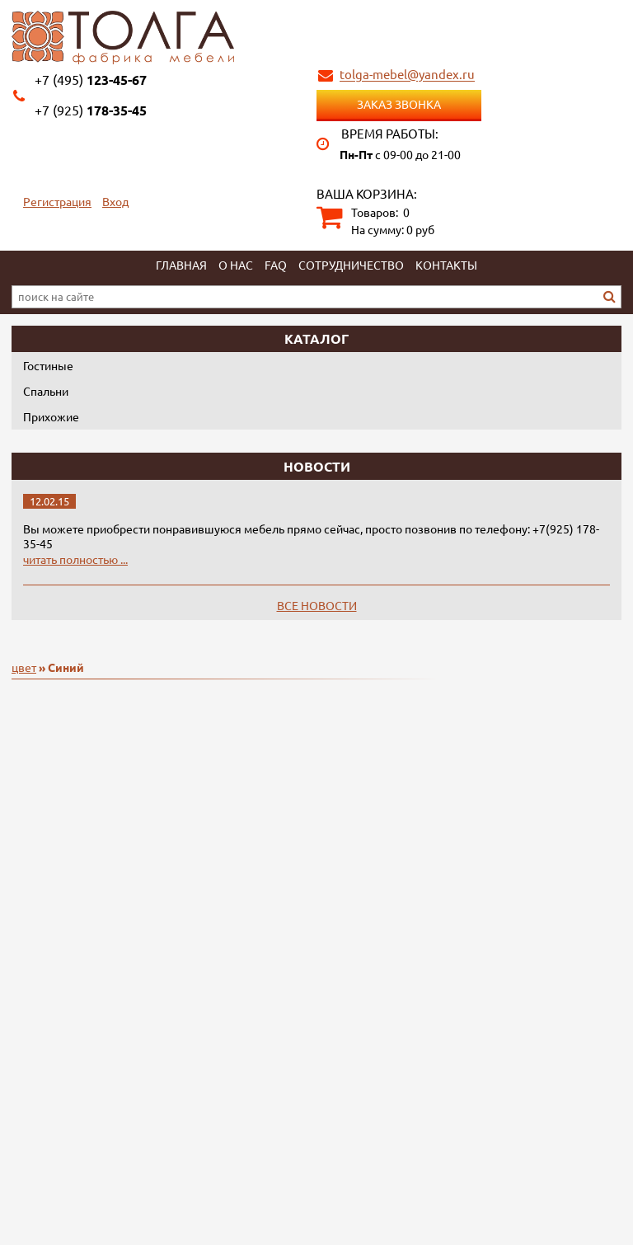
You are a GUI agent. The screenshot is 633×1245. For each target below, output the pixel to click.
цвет (24, 667)
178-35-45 (91, 110)
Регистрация (57, 201)
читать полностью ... (75, 559)
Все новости (317, 605)
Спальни (45, 390)
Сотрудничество (351, 264)
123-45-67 (91, 79)
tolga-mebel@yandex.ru (407, 74)
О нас (235, 264)
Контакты (446, 264)
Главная (181, 264)
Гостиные (48, 365)
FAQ (276, 264)
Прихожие (51, 416)
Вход (115, 201)
